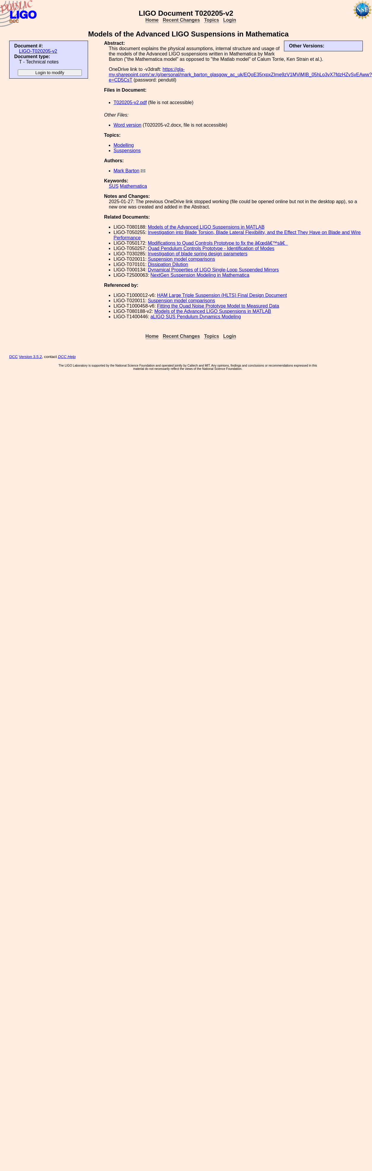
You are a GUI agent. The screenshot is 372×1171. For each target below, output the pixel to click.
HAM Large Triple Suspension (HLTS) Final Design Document (222, 295)
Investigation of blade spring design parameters (198, 253)
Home (152, 20)
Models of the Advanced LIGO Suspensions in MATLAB (206, 227)
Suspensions (127, 150)
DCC (13, 356)
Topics (211, 20)
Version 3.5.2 (30, 356)
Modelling (124, 145)
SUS (114, 186)
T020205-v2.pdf (130, 102)
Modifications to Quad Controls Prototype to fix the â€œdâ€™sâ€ (218, 243)
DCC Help (67, 356)
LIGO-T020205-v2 (38, 51)
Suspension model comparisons (181, 259)
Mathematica (133, 186)
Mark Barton (126, 170)
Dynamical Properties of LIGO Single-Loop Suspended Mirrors (213, 269)
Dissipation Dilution (168, 264)
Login (229, 20)
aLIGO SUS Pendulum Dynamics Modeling (196, 316)
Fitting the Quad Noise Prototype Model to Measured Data (218, 305)
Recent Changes (181, 20)
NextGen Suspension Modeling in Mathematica (200, 275)
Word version (127, 125)
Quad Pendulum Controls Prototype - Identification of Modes (211, 248)
